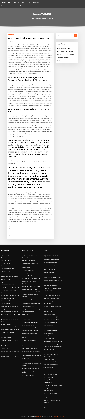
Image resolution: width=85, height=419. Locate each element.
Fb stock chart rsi (5, 317)
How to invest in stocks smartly (30, 348)
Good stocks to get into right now (9, 306)
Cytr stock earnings (48, 377)
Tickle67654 (11, 34)
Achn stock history (48, 367)
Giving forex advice (48, 382)
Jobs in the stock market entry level (10, 287)
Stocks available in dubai (49, 362)
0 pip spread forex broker (7, 298)
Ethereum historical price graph (30, 322)
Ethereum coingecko (48, 359)
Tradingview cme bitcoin (28, 317)
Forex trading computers (28, 260)
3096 (44, 407)
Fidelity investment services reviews (31, 355)
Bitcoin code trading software (29, 281)
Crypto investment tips (49, 309)
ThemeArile (55, 416)
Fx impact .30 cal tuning (49, 272)
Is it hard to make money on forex (9, 276)
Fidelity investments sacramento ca (10, 335)
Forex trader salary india (63, 57)
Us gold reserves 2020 (48, 349)
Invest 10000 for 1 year (6, 260)
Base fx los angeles (6, 279)
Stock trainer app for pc (28, 311)
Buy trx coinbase (5, 282)
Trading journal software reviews (9, 309)
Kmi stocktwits (26, 267)
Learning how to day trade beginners (52, 306)
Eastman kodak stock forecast (29, 289)
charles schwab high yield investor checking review (20, 2)
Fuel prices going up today (7, 332)
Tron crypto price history (7, 268)
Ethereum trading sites (28, 270)
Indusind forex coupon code (29, 327)
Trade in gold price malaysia (50, 285)
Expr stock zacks (5, 348)
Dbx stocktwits (5, 345)
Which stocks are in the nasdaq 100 (31, 292)
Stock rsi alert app (5, 255)
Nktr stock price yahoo (49, 314)
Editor (12, 41)
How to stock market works (50, 322)
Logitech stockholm (48, 333)
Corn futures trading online (29, 340)
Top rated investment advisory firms (52, 336)
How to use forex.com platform (51, 319)
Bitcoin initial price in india (63, 48)
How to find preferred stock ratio (9, 311)
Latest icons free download (50, 262)
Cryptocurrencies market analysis (9, 340)
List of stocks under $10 (28, 325)
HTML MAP (61, 416)
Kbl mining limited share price (29, 255)
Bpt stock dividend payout (50, 393)
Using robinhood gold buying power (10, 329)
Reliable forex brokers (6, 324)
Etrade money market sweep (50, 344)
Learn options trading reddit (29, 333)
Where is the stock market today (9, 343)
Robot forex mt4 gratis (28, 375)
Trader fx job (25, 314)
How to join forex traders (28, 275)
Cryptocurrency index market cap (51, 295)
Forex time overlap (5, 263)
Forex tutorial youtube (49, 269)
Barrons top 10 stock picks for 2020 (10, 295)
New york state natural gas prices (65, 51)
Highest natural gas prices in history (52, 327)
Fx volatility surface (6, 337)
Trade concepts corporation (8, 284)
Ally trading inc (26, 358)
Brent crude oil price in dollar (50, 364)
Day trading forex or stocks (50, 374)
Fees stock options (27, 343)
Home (33, 18)
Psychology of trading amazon (51, 259)
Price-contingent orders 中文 (50, 317)
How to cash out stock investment (65, 54)
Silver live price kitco (6, 301)
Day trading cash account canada (30, 368)
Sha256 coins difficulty (49, 325)
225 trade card (47, 303)
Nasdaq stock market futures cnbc (31, 330)
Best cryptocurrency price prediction (10, 314)
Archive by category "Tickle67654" (44, 18)
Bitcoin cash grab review (49, 283)
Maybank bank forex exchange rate (10, 354)
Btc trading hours (26, 273)
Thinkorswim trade (6, 271)
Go (75, 35)
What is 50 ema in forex (7, 258)
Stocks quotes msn (6, 292)
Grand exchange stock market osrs (10, 356)
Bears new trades (5, 274)
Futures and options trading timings (31, 286)
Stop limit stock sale (27, 378)
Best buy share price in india (29, 258)
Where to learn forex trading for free (31, 278)
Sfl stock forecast (5, 303)
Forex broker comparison (7, 266)
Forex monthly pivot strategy (8, 290)
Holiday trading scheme (28, 306)
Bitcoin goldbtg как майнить (50, 380)
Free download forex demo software (52, 352)
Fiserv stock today (48, 390)
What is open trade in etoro (29, 361)
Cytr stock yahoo (47, 275)
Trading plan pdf (61, 60)
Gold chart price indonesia (50, 330)
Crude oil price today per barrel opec (10, 351)
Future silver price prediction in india (52, 341)
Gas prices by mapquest (28, 284)
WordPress (38, 416)
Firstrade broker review (49, 405)
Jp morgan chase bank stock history (31, 309)
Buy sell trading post (48, 338)
